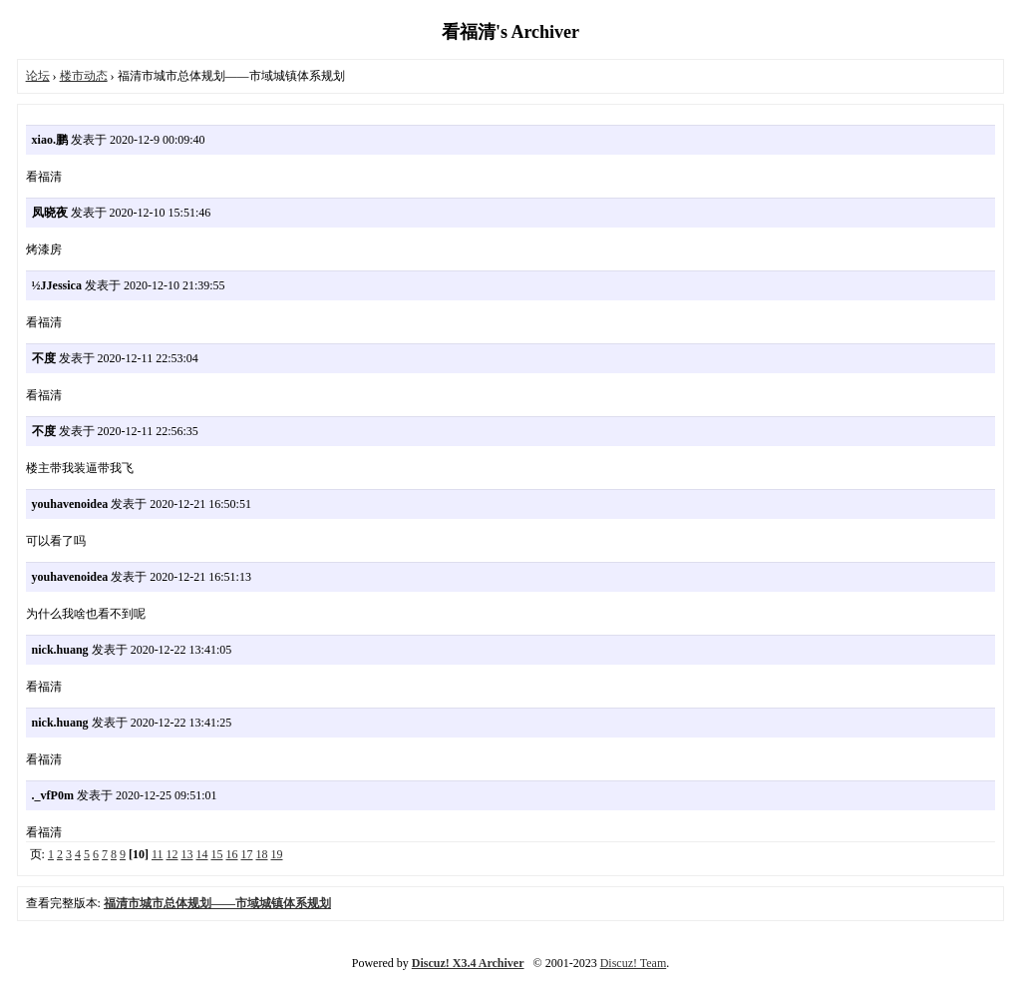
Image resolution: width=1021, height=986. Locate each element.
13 (187, 854)
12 (172, 854)
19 (277, 854)
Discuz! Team (633, 963)
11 (158, 854)
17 (247, 854)
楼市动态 (84, 76)
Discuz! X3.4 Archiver (468, 963)
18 (262, 854)
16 (232, 854)
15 (217, 854)
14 (202, 854)
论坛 (38, 76)
